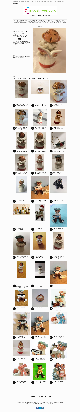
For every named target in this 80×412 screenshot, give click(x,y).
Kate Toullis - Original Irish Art (48, 23)
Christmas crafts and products (33, 23)
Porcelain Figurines (21, 57)
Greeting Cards (29, 1)
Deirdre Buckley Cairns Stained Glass (48, 21)
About (30, 403)
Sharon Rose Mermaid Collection (55, 25)
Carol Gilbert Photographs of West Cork (51, 20)
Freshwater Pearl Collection (20, 22)
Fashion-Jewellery (61, 21)
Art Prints (15, 1)
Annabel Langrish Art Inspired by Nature (33, 20)
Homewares (37, 1)
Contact (52, 403)
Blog (33, 403)
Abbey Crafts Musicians (26, 25)
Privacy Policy (47, 403)
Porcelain (63, 1)
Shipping (36, 403)
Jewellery (49, 1)
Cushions (45, 25)
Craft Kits (22, 1)
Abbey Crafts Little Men (37, 25)
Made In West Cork (40, 396)
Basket (15, 3)
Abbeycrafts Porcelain (19, 20)
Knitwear (43, 1)
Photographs (56, 1)
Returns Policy (41, 403)
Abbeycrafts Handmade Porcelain (18, 56)
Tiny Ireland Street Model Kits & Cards (31, 21)
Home (27, 403)
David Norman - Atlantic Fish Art (54, 22)
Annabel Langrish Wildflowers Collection (37, 22)
